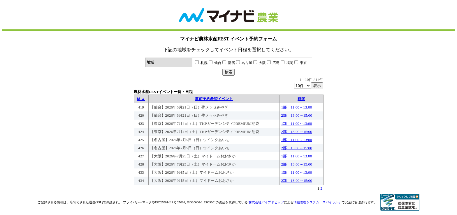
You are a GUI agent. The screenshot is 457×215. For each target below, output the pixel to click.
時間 (301, 99)
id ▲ (141, 99)
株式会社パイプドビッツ (266, 202)
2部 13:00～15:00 (296, 115)
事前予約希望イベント (214, 99)
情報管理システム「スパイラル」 (317, 202)
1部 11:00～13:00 (296, 107)
